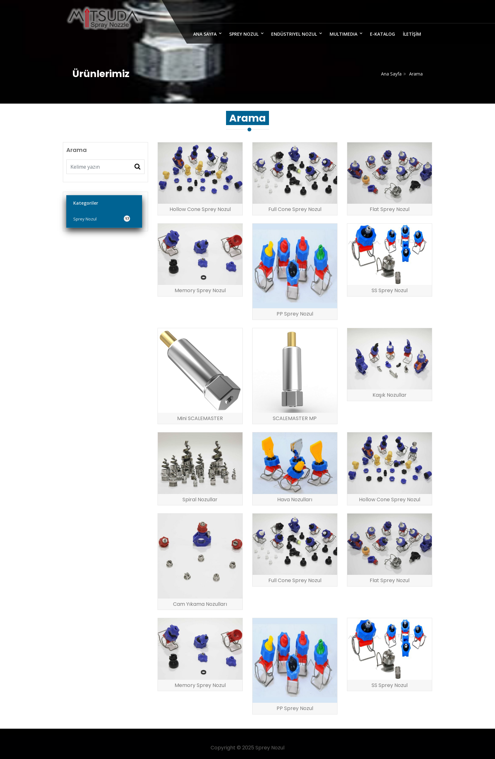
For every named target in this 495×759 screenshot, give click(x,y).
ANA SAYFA (205, 34)
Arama (416, 74)
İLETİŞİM (412, 34)
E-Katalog (382, 34)
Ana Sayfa (391, 74)
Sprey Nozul (244, 34)
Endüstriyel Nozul (294, 34)
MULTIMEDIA (343, 34)
